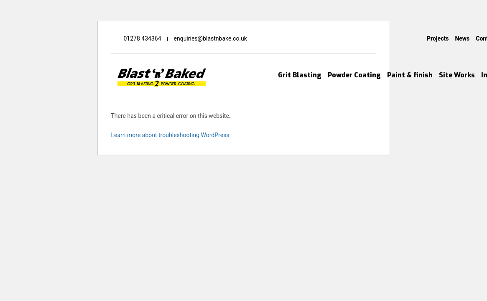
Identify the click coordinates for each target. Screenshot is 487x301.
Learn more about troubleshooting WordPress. (171, 135)
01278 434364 (142, 38)
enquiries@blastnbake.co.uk (210, 38)
